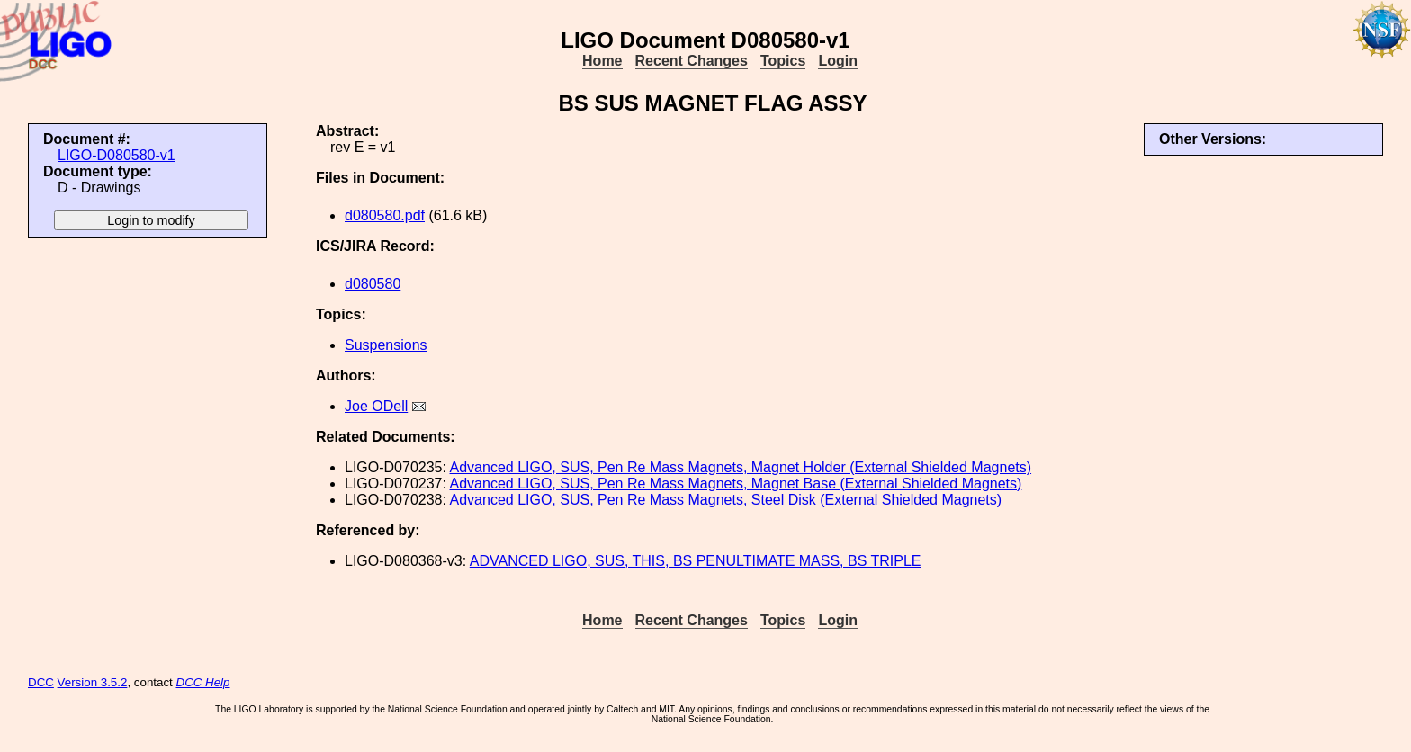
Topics (782, 60)
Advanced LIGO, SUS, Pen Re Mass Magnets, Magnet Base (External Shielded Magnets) (736, 483)
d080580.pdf (385, 215)
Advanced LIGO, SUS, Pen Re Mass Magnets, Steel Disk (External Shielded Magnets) (726, 499)
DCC (41, 682)
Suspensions (386, 345)
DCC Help (203, 682)
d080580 (372, 283)
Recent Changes (691, 60)
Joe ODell (376, 406)
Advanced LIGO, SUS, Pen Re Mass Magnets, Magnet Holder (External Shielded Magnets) (741, 467)
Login (838, 60)
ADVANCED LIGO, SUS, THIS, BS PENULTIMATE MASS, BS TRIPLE (695, 560)
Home (602, 60)
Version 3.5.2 (93, 682)
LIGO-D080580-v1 (116, 155)
